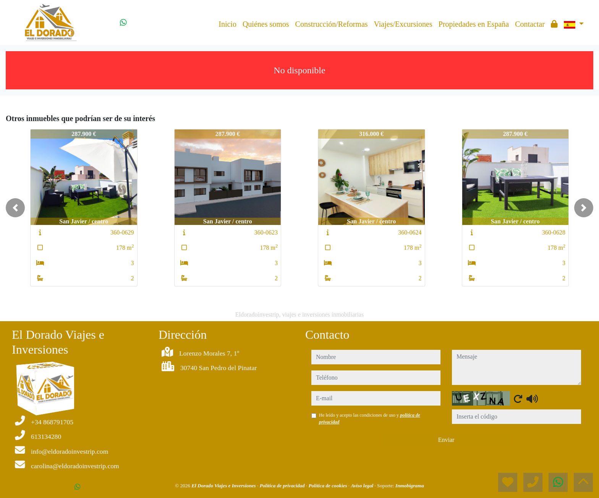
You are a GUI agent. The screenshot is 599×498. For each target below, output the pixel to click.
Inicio (227, 24)
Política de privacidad (283, 485)
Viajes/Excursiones (403, 24)
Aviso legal (362, 485)
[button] (15, 207)
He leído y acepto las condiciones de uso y (369, 418)
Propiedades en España (474, 24)
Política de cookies (328, 485)
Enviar (446, 440)
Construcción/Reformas (331, 24)
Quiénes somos (266, 24)
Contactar (530, 24)
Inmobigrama (409, 485)
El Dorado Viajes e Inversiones (224, 485)
